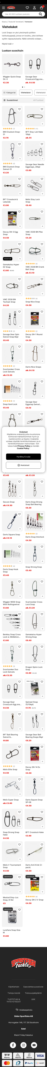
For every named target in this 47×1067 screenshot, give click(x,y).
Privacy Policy (23, 446)
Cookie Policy (23, 448)
